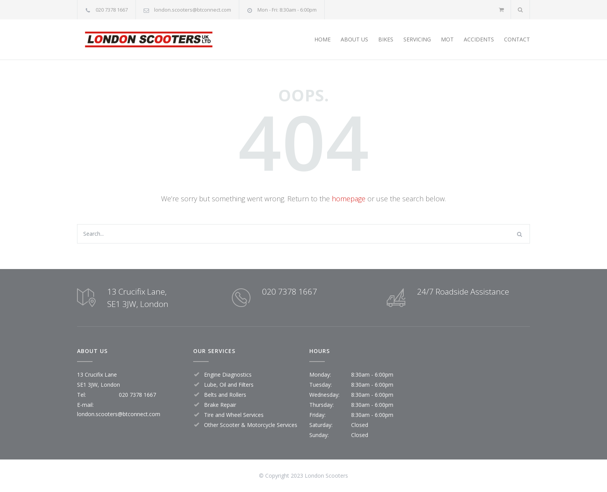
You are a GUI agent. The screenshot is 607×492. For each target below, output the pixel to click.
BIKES (385, 39)
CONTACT (517, 39)
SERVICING (417, 39)
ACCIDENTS (479, 39)
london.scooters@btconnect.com (192, 9)
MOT (447, 39)
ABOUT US (354, 39)
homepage (348, 198)
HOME (322, 39)
